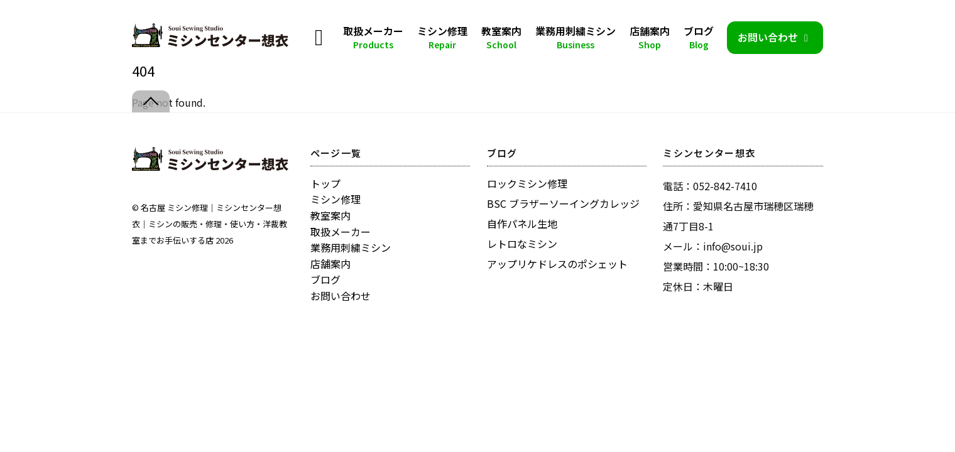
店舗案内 (650, 37)
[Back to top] (151, 101)
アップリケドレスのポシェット (557, 263)
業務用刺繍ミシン (575, 37)
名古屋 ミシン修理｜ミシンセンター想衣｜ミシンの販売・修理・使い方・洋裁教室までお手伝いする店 (209, 224)
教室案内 (501, 37)
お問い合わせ (775, 37)
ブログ (699, 37)
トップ (325, 183)
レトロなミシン (522, 243)
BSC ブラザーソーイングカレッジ (563, 203)
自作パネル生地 (522, 223)
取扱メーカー (373, 37)
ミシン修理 (442, 37)
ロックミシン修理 (527, 183)
